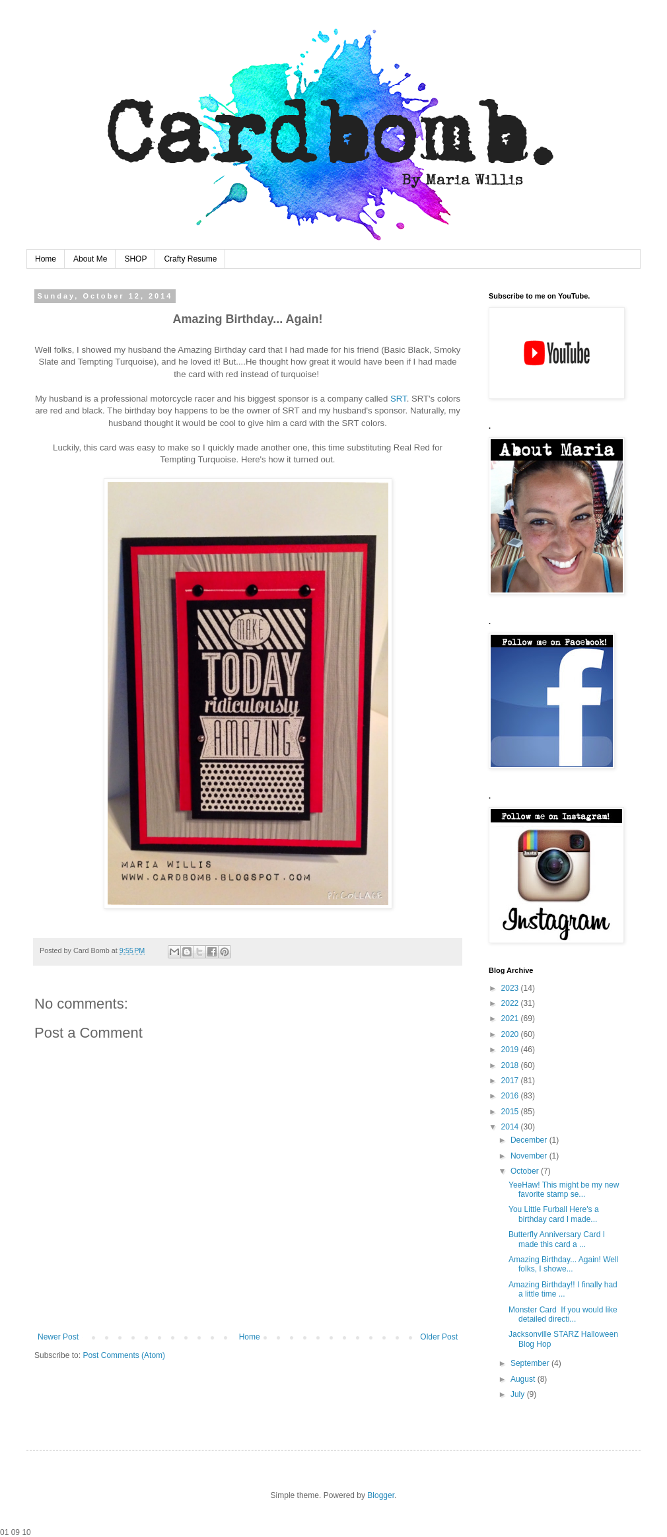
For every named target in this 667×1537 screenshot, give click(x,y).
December (529, 1140)
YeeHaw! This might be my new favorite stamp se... (564, 1189)
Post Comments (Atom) (124, 1355)
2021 (511, 1018)
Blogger (380, 1495)
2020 (511, 1034)
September (530, 1363)
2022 (511, 1003)
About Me (90, 259)
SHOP (135, 259)
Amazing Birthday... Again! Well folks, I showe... (563, 1264)
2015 (511, 1111)
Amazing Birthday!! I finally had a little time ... (563, 1289)
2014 (511, 1126)
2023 (511, 988)
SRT (398, 399)
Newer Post (58, 1336)
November (529, 1156)
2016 (511, 1095)
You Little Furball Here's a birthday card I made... (554, 1214)
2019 (511, 1049)
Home (45, 259)
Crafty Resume (190, 259)
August (524, 1379)
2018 (511, 1065)
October (525, 1171)
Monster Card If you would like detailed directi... (563, 1314)
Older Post (439, 1336)
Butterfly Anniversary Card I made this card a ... (557, 1239)
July (518, 1394)
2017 (511, 1080)
